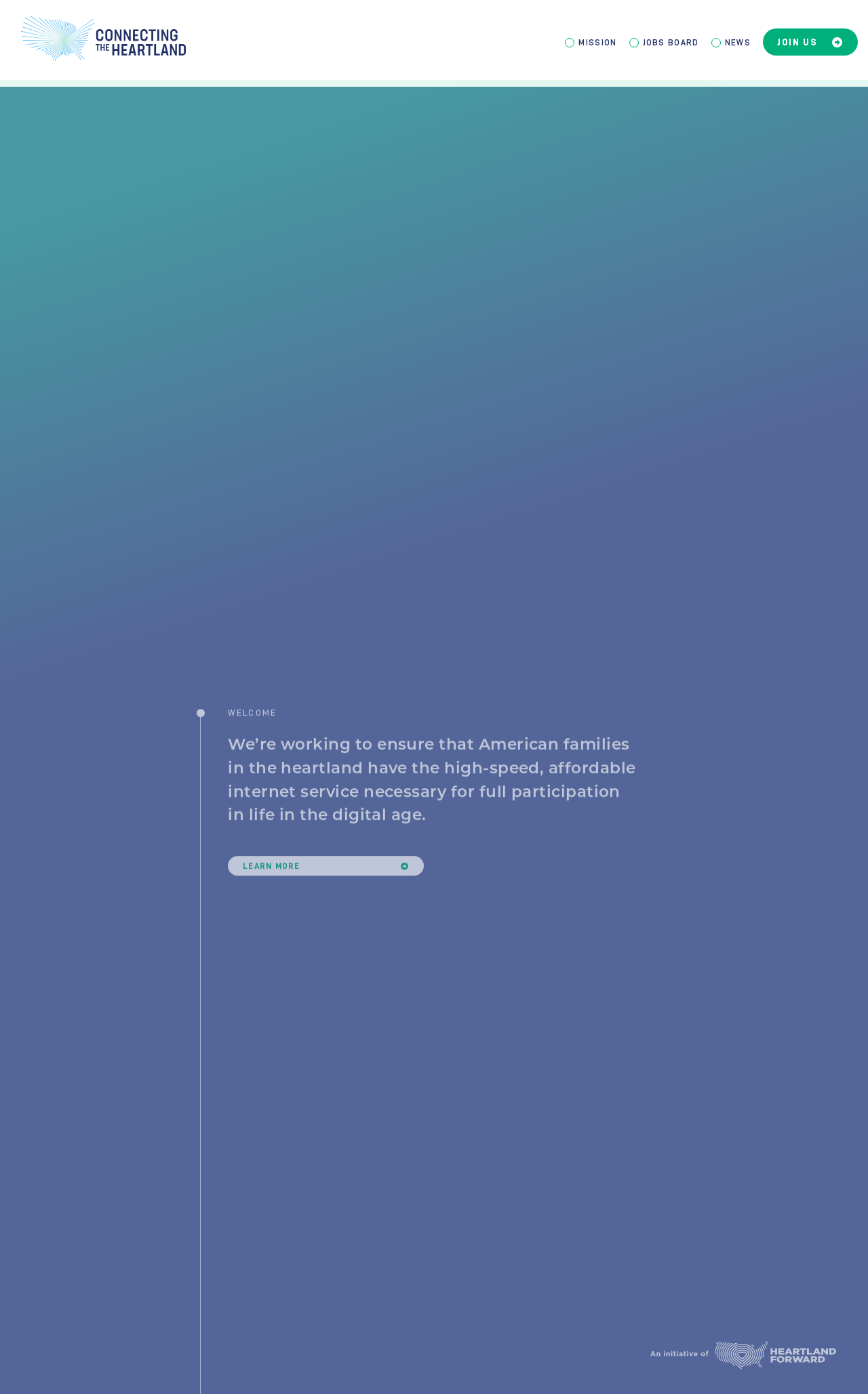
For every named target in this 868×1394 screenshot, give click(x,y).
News (738, 43)
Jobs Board (671, 43)
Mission (597, 43)
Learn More (326, 884)
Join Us (810, 42)
